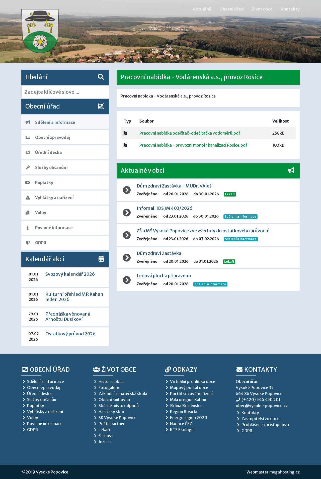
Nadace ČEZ (178, 423)
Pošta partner (109, 423)
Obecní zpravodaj (47, 137)
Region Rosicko (181, 411)
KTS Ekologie (179, 429)
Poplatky (39, 182)
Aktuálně (202, 9)
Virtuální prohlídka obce (189, 381)
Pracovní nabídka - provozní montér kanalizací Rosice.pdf (193, 145)
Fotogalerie (106, 387)
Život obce (262, 9)
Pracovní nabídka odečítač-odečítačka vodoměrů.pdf (189, 133)
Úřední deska (43, 152)
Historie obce (108, 381)
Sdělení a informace (50, 122)
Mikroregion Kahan (185, 399)
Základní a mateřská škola (120, 393)
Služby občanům (46, 167)
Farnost (103, 435)
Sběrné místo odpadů (116, 405)
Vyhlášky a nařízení (49, 197)
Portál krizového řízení (188, 393)
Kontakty (290, 9)
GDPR (35, 242)
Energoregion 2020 (185, 417)
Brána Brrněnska (183, 405)
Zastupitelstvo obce (257, 418)
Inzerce (103, 441)
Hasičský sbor (109, 411)
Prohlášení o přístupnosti (262, 424)
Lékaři (230, 194)
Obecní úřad (231, 9)
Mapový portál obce (186, 387)
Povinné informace (49, 227)
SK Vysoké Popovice (114, 417)
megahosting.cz (284, 471)
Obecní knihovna (111, 399)
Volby (35, 212)
